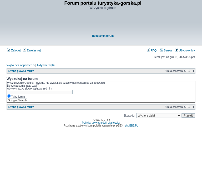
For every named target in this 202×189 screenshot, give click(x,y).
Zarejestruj (32, 50)
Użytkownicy (185, 50)
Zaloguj (14, 50)
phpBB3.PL (131, 125)
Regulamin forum (103, 35)
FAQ (151, 50)
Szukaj (166, 50)
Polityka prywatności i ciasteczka (101, 122)
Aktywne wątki (46, 65)
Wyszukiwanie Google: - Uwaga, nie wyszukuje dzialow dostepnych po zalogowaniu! (56, 82)
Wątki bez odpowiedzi (20, 65)
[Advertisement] (103, 22)
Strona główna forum (21, 71)
